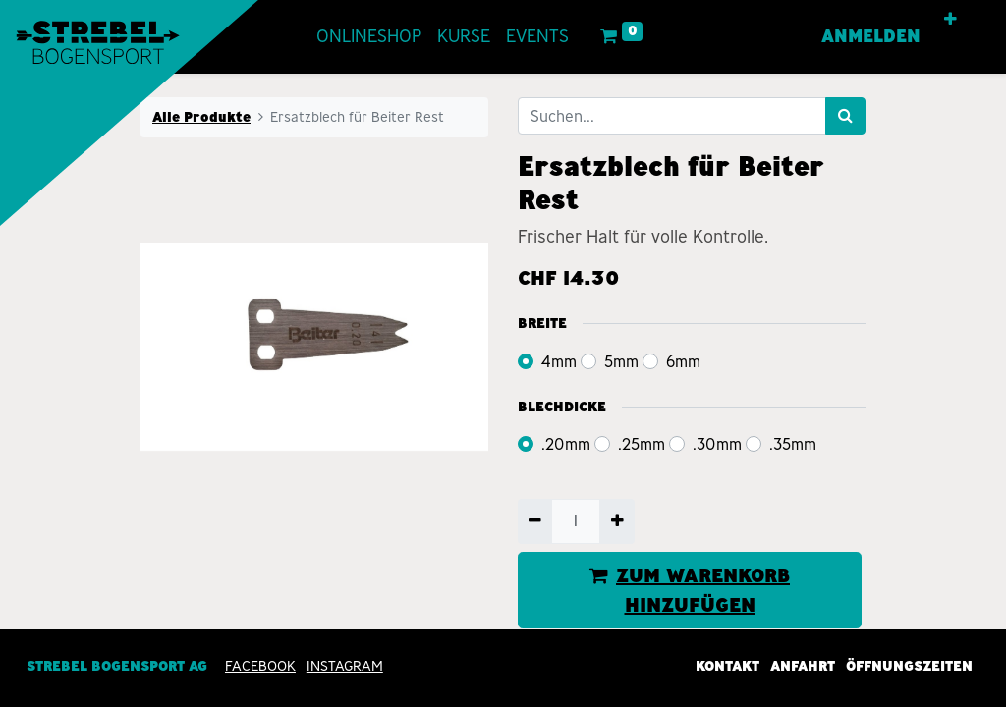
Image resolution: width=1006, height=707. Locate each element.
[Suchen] (845, 116)
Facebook (260, 666)
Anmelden (871, 36)
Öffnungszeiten (909, 666)
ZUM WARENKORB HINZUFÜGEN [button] (689, 590)
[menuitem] (368, 37)
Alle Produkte (201, 117)
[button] (950, 19)
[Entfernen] (535, 521)
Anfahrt (802, 666)
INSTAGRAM (345, 666)
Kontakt (727, 666)
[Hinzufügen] (616, 521)
